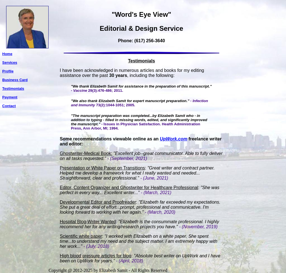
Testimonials (13, 88)
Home (7, 54)
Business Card (15, 80)
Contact (9, 106)
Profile (7, 71)
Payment (9, 97)
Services (9, 62)
